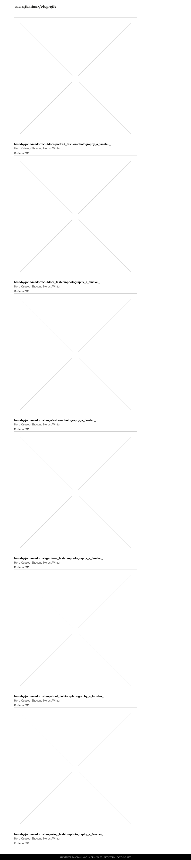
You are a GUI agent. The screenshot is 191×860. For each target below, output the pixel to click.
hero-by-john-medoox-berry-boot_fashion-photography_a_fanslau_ (58, 696)
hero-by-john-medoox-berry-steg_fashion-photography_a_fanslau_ (58, 834)
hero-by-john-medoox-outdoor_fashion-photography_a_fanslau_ (57, 282)
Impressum (109, 857)
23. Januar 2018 (21, 153)
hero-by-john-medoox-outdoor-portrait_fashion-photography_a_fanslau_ (62, 144)
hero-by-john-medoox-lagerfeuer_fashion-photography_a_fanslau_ (58, 558)
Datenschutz (124, 857)
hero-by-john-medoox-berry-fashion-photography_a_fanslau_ (55, 420)
